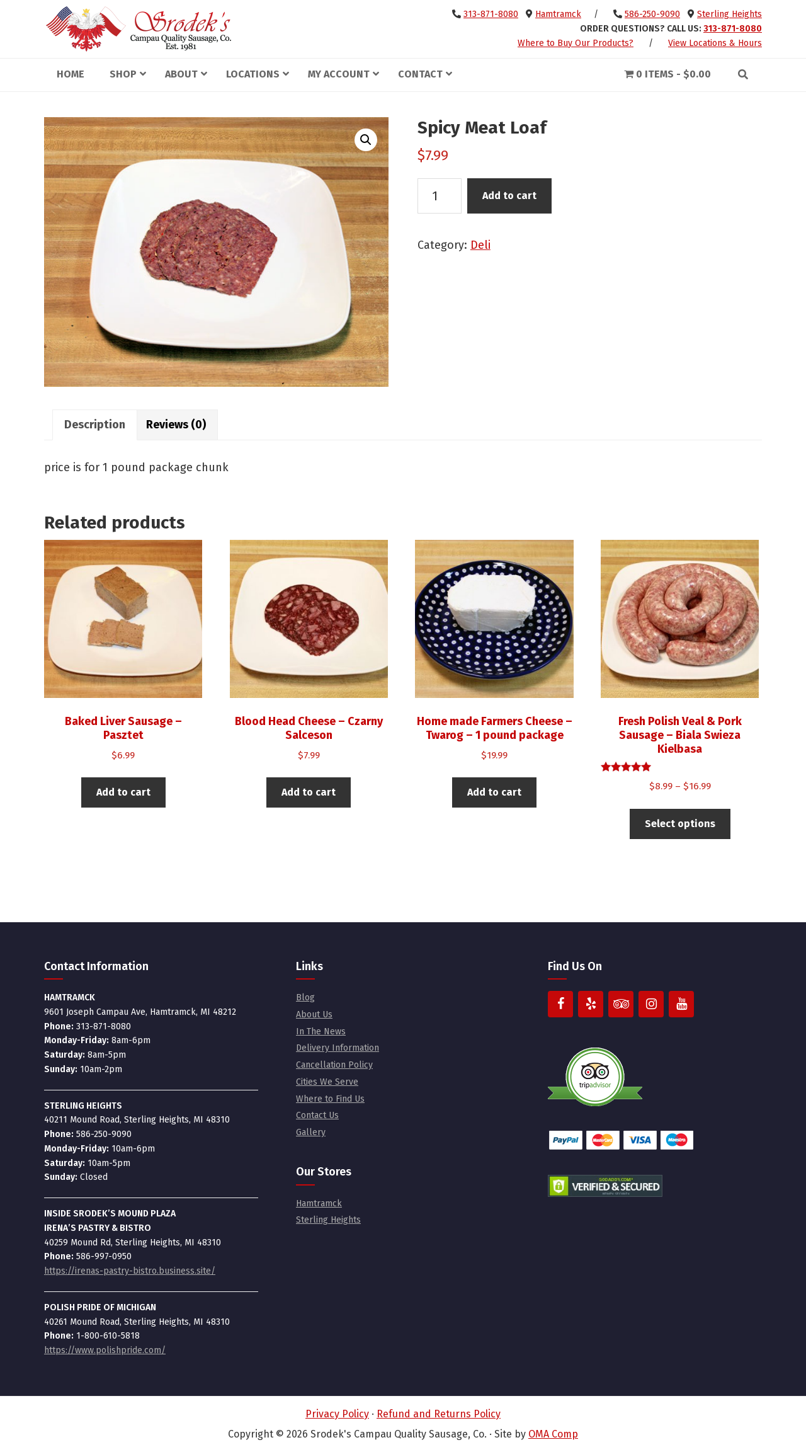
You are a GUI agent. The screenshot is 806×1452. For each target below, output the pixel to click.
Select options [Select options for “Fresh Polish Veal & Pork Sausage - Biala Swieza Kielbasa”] (680, 824)
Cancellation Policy (334, 1065)
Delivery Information (337, 1048)
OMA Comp (553, 1434)
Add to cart (509, 196)
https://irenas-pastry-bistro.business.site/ (129, 1271)
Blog (305, 997)
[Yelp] (590, 1004)
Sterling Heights (729, 14)
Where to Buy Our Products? (575, 43)
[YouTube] (681, 1004)
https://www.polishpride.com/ (105, 1350)
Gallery (311, 1132)
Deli (480, 245)
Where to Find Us (330, 1099)
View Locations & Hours (715, 43)
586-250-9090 (652, 14)
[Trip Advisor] (620, 1004)
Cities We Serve (327, 1082)
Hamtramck (558, 14)
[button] (366, 140)
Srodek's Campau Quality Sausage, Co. (138, 29)
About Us (314, 1014)
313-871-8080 (490, 14)
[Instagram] (651, 1004)
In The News (321, 1031)
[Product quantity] (439, 196)
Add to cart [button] (123, 792)
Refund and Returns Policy (439, 1414)
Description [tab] (94, 425)
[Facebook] (560, 1004)
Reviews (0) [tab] (176, 425)
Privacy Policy (337, 1414)
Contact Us (317, 1115)
